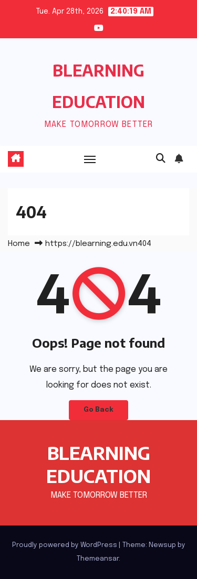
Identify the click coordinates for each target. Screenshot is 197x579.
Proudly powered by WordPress (65, 545)
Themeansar (98, 558)
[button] (160, 159)
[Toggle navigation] (89, 159)
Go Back (98, 409)
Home (19, 244)
